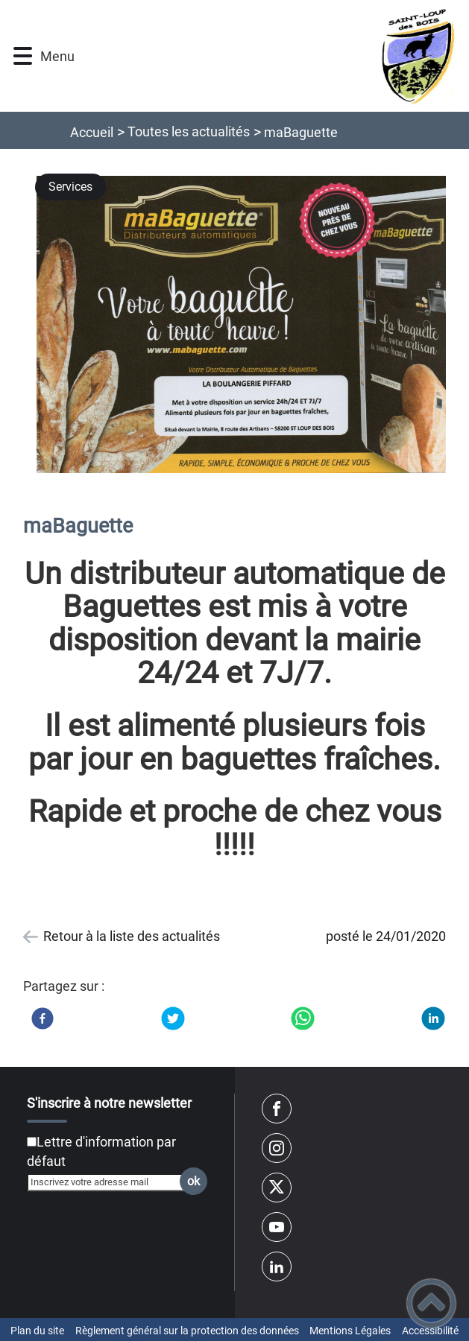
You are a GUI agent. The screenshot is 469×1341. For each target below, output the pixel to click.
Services (70, 187)
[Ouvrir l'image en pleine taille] (248, 325)
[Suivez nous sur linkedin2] (277, 1266)
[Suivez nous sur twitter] (277, 1187)
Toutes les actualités (189, 131)
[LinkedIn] (433, 1018)
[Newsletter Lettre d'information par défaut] (32, 1142)
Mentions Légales (350, 1331)
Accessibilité (430, 1331)
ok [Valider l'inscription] (193, 1181)
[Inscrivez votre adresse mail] (110, 1182)
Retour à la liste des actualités (131, 936)
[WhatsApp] (302, 1018)
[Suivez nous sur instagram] (277, 1148)
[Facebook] (42, 1018)
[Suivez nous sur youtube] (277, 1227)
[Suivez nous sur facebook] (277, 1108)
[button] (22, 56)
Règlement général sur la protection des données (187, 1331)
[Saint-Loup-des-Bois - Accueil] (266, 56)
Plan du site (37, 1331)
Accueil (91, 132)
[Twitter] (173, 1018)
